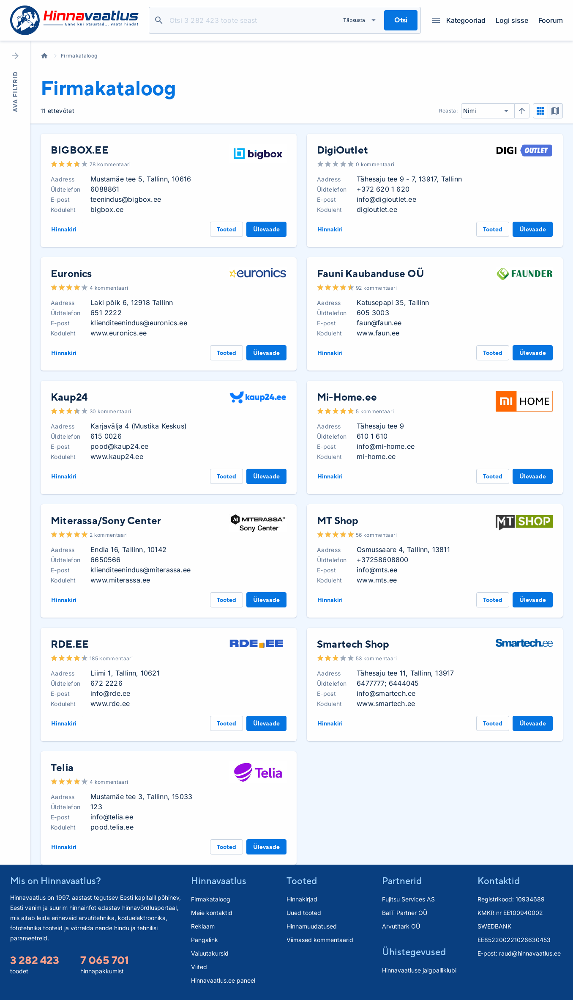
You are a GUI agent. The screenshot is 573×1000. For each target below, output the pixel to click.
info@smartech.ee (386, 693)
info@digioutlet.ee (386, 199)
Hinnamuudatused (311, 926)
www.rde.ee (110, 703)
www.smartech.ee (386, 703)
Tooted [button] (301, 880)
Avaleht (44, 56)
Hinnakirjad (301, 899)
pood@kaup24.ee (119, 446)
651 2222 (106, 312)
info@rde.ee (110, 693)
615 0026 (106, 436)
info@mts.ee (377, 570)
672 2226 (106, 683)
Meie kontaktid (211, 912)
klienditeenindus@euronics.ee (138, 323)
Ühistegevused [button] (414, 951)
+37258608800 (382, 559)
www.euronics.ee (118, 333)
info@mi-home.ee (386, 446)
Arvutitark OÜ (401, 926)
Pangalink (204, 939)
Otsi (159, 20)
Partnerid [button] (402, 880)
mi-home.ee (376, 456)
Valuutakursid (210, 953)
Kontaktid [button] (499, 880)
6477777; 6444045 (388, 683)
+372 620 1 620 (383, 189)
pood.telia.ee (112, 827)
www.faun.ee (378, 333)
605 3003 (373, 312)
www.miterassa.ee (120, 580)
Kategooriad (459, 20)
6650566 (105, 559)
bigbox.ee (106, 209)
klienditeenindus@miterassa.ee (140, 570)
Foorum (550, 20)
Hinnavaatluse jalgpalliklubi (419, 970)
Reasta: (448, 110)
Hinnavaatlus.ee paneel (223, 980)
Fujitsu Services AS (408, 899)
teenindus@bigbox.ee (125, 199)
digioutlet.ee (377, 209)
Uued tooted (303, 912)
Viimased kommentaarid (319, 939)
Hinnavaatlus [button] (218, 880)
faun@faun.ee (379, 323)
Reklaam (203, 926)
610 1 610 (372, 436)
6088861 (104, 189)
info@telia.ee (111, 817)
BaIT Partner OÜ (404, 912)
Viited (199, 966)
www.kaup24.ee (116, 456)
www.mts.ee (377, 580)
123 (96, 806)
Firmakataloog (79, 55)
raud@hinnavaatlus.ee (530, 953)
